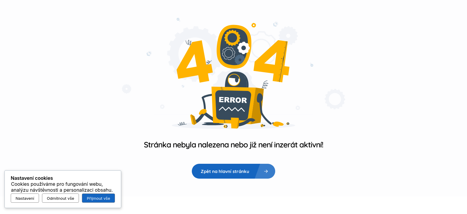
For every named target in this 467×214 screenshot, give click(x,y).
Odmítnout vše (60, 198)
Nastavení (24, 198)
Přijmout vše (98, 198)
